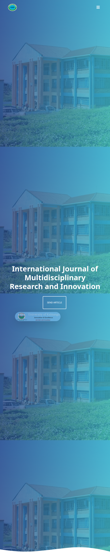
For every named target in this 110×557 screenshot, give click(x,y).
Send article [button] (48, 302)
